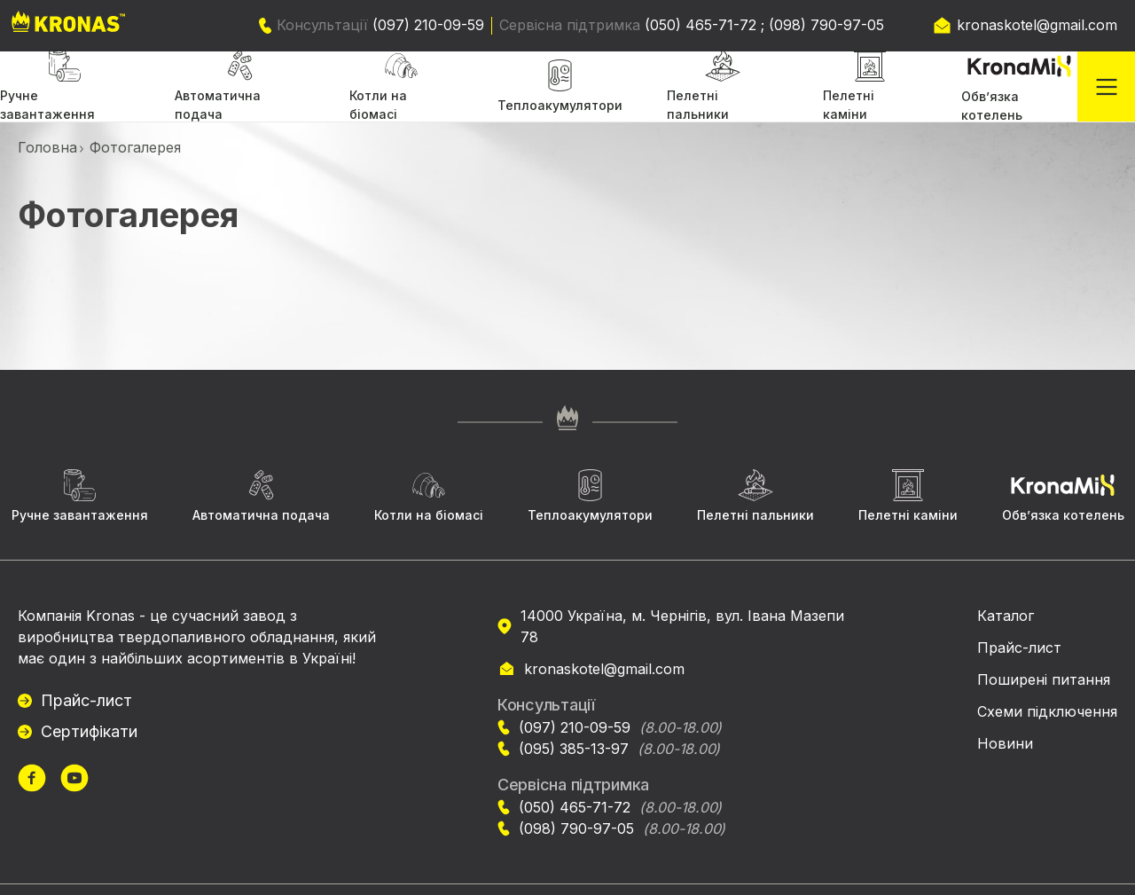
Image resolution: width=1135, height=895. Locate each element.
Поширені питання (1043, 679)
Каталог (1005, 615)
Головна (47, 147)
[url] (32, 780)
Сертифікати (89, 731)
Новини (1005, 743)
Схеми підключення (1047, 711)
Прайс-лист (86, 700)
